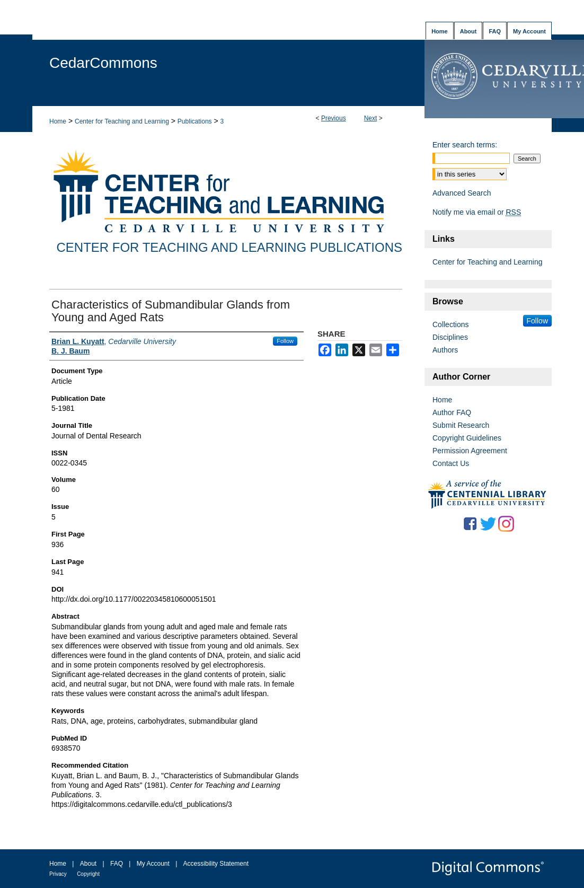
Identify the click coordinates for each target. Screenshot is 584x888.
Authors (445, 350)
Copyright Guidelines (466, 438)
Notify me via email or (476, 212)
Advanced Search (461, 193)
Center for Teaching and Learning (122, 121)
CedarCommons (103, 63)
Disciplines (450, 337)
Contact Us (450, 463)
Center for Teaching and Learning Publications (229, 247)
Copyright (88, 874)
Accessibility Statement (216, 863)
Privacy (58, 874)
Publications (195, 121)
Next (370, 118)
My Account (153, 863)
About (88, 863)
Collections (450, 324)
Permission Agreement (469, 450)
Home (57, 121)
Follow (285, 341)
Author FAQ (451, 412)
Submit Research (460, 425)
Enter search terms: (464, 144)
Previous (333, 118)
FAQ (116, 863)
